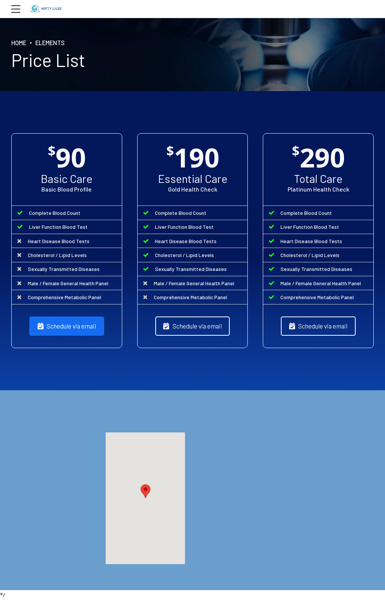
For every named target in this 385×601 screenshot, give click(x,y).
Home (19, 42)
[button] (145, 493)
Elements (53, 42)
